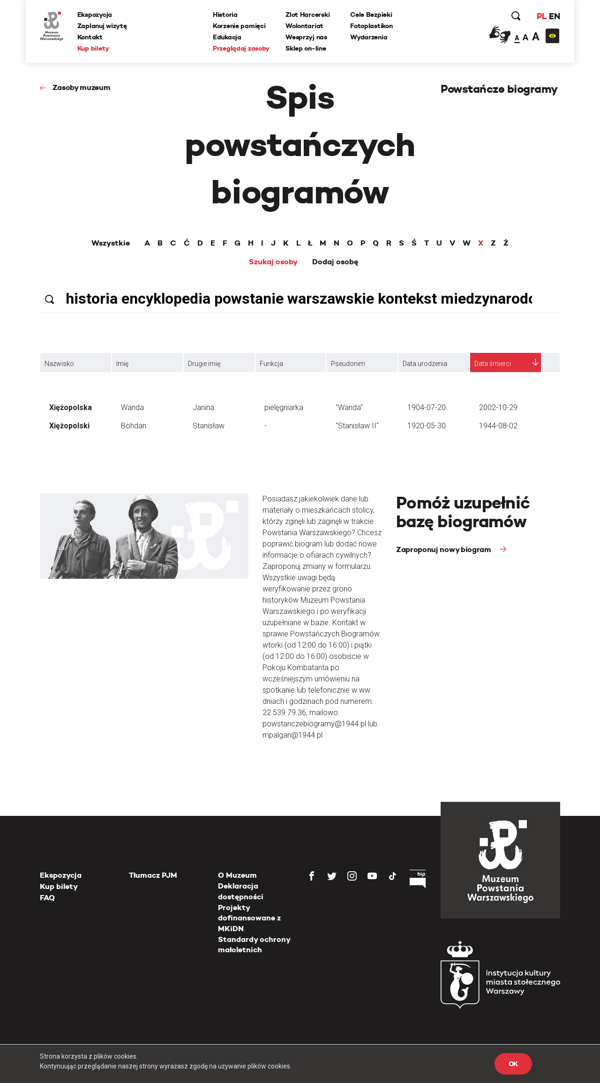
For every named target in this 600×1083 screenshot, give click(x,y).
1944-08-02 (498, 425)
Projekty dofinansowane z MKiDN (249, 918)
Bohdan (133, 425)
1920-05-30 (426, 425)
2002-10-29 (498, 407)
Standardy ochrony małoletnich (254, 944)
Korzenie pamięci (239, 26)
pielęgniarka (283, 407)
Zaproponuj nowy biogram (444, 549)
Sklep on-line (305, 48)
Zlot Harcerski (307, 14)
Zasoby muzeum (81, 87)
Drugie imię (204, 363)
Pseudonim (348, 363)
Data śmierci (492, 363)
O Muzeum (237, 875)
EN (554, 16)
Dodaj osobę (335, 262)
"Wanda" (349, 407)
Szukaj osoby (273, 262)
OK (513, 1064)
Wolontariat (304, 26)
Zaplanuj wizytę (102, 26)
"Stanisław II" (357, 425)
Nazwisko (59, 363)
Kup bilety (93, 48)
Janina (203, 407)
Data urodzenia (425, 363)
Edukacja (227, 37)
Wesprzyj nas (306, 37)
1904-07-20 (426, 407)
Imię (122, 363)
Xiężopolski (69, 425)
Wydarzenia (368, 37)
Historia (225, 14)
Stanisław (209, 425)
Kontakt (90, 37)
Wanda (132, 407)
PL (541, 16)
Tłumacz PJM (153, 875)
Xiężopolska (70, 407)
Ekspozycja (94, 14)
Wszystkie (110, 243)
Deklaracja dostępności (240, 891)
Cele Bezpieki (371, 14)
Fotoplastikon (371, 26)
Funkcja (271, 363)
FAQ (47, 898)
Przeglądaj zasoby (241, 48)
